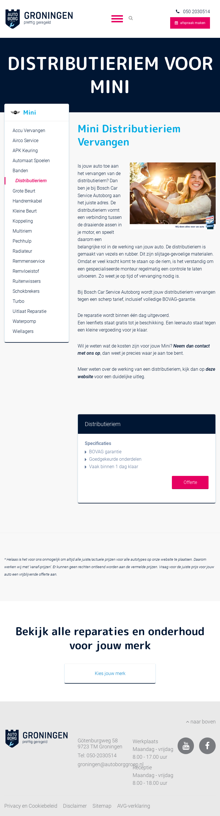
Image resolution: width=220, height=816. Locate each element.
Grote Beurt (24, 191)
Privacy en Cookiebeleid (30, 806)
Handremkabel (27, 201)
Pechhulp (22, 241)
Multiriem (22, 231)
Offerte (190, 482)
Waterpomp (24, 321)
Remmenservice (29, 261)
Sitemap (102, 806)
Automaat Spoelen (31, 160)
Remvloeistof (26, 271)
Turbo (18, 301)
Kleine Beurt (25, 211)
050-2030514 (102, 755)
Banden (20, 170)
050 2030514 (196, 11)
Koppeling (23, 221)
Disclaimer (75, 806)
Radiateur (22, 251)
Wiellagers (23, 331)
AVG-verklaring (133, 806)
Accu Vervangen (29, 130)
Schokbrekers (26, 291)
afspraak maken (190, 23)
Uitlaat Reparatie (29, 311)
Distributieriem (31, 181)
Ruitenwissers (27, 281)
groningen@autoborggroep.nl (111, 764)
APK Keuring (25, 150)
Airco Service (25, 140)
